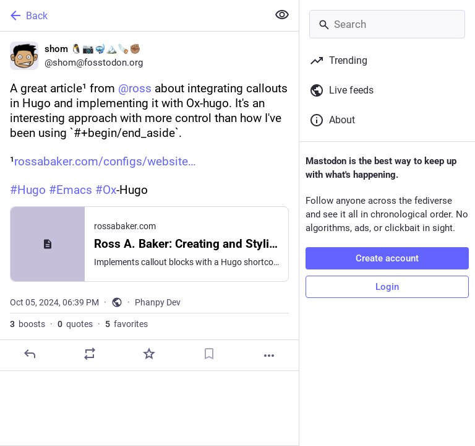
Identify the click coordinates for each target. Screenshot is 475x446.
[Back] (132, 15)
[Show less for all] (282, 15)
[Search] (387, 24)
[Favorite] (149, 353)
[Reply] (29, 353)
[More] (269, 355)
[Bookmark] (209, 353)
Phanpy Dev (158, 302)
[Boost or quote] (89, 353)
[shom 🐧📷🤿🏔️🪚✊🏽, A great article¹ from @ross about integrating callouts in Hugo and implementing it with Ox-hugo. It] (149, 201)
